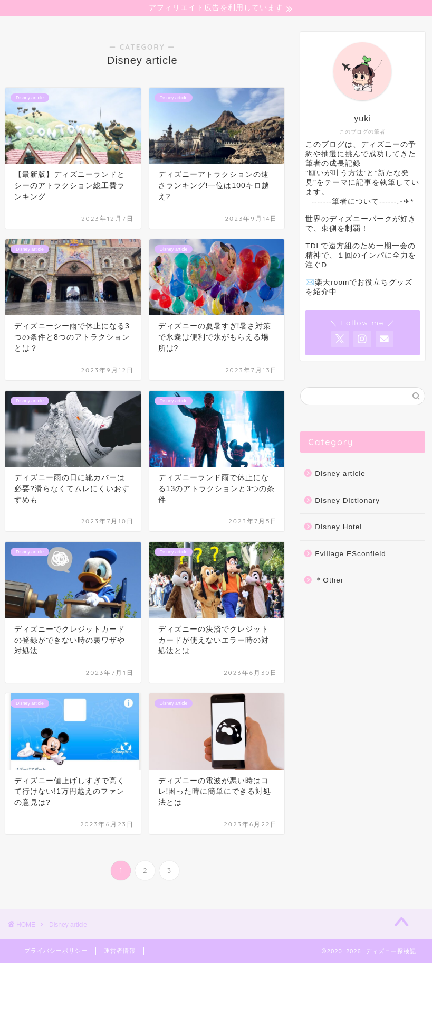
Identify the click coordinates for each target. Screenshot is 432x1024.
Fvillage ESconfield (350, 555)
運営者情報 (120, 952)
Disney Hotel (338, 528)
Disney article (340, 475)
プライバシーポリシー (56, 952)
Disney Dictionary (347, 502)
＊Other (329, 582)
